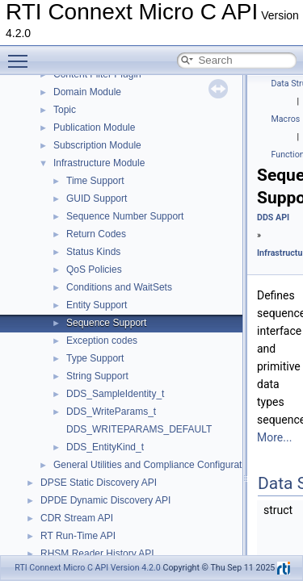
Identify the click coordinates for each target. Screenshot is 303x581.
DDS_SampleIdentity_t (115, 393)
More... (274, 437)
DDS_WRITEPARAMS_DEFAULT (139, 429)
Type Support (95, 358)
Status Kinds (93, 251)
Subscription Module (97, 145)
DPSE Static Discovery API (98, 482)
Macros (286, 119)
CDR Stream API (76, 518)
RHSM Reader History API (97, 553)
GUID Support (96, 198)
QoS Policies (94, 269)
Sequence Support (106, 322)
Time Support (95, 180)
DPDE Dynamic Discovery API (105, 500)
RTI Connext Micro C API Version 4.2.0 (88, 567)
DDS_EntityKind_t (105, 447)
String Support (97, 376)
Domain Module (87, 92)
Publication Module (94, 127)
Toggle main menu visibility (22, 54)
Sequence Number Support (124, 216)
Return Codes (96, 234)
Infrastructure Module (99, 163)
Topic (64, 109)
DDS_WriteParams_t (111, 411)
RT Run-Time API (78, 535)
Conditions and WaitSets (119, 287)
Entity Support (96, 305)
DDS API (273, 217)
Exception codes (101, 340)
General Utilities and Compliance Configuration (154, 464)
